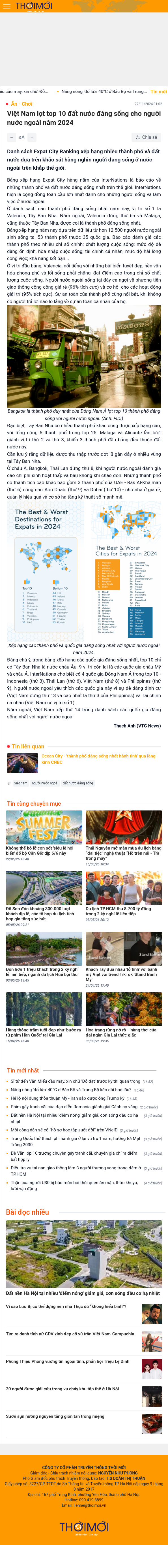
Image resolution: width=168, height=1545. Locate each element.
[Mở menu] (6, 6)
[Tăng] (31, 137)
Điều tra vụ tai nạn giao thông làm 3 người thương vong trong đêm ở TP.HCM (86, 1171)
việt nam (20, 783)
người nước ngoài (45, 783)
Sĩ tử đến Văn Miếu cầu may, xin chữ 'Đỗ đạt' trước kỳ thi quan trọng (82, 1081)
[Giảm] (11, 137)
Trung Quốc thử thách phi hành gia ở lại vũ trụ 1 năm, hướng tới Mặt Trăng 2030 (86, 1141)
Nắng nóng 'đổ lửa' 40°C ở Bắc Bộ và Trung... (111, 91)
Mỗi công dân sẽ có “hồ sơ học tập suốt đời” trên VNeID (74, 1130)
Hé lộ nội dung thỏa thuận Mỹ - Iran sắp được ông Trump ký (74, 1098)
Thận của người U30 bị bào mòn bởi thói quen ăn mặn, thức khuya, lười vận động (86, 1185)
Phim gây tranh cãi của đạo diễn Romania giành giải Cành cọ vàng (84, 1107)
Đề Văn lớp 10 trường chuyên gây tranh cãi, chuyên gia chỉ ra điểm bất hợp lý (86, 1156)
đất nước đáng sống (78, 783)
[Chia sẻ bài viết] (146, 137)
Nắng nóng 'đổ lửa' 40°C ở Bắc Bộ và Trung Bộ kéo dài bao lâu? (77, 1090)
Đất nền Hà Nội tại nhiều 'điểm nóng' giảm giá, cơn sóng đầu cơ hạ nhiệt (86, 1118)
